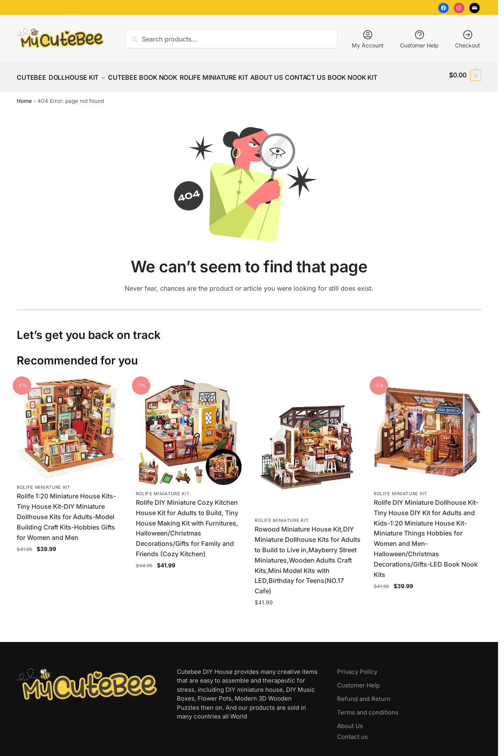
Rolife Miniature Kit (44, 482)
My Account (368, 39)
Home (24, 96)
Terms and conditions (367, 707)
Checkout (467, 39)
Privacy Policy (357, 667)
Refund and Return (363, 694)
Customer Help (419, 39)
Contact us (352, 732)
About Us (350, 721)
